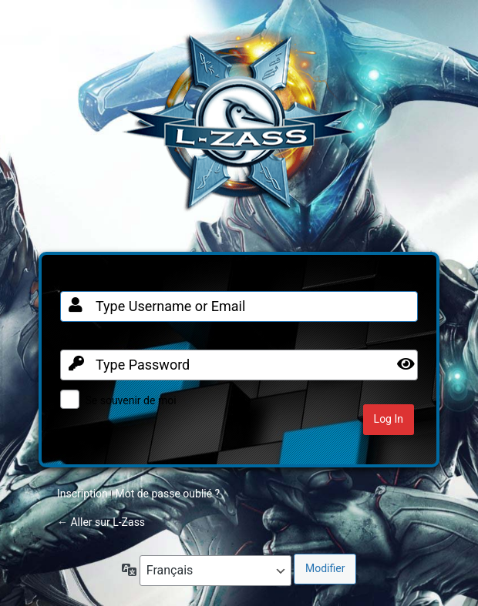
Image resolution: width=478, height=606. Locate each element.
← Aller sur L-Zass (101, 522)
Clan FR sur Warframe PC (239, 130)
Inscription (82, 493)
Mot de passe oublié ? (167, 493)
